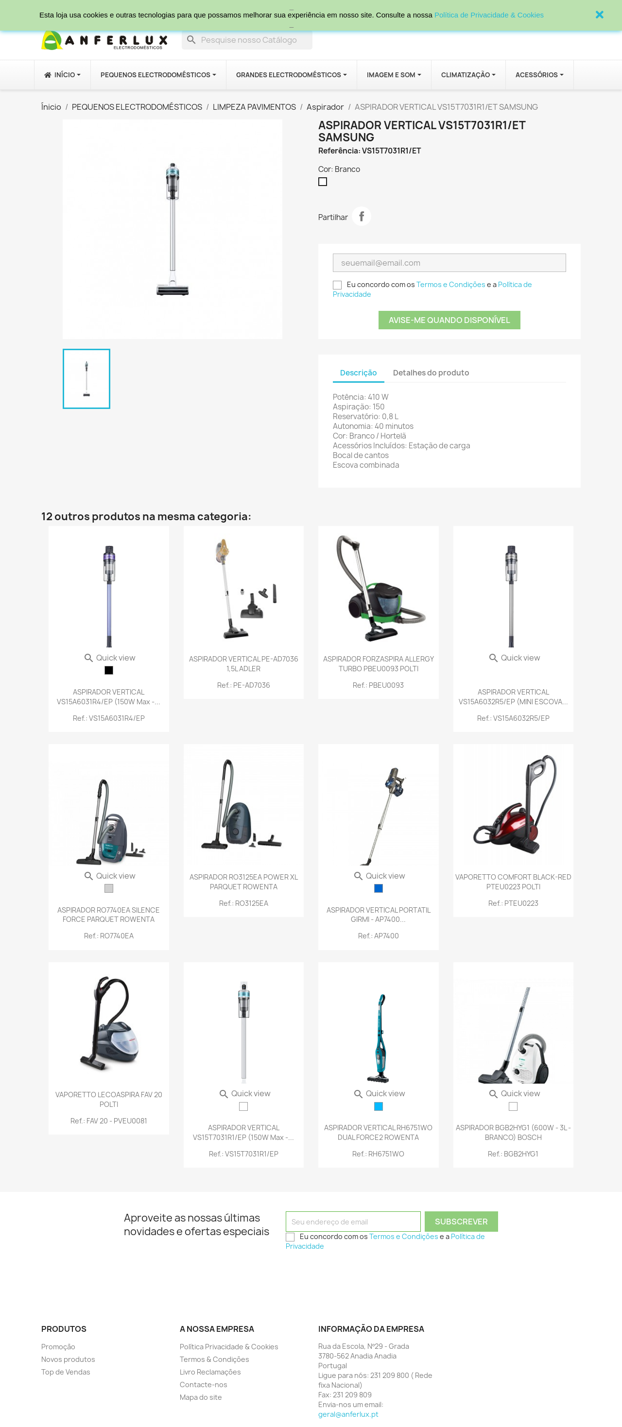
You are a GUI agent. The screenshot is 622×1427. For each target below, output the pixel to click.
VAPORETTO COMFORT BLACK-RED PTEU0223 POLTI (513, 881)
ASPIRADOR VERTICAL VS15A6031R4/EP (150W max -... (108, 696)
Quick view (109, 657)
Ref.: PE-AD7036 (243, 685)
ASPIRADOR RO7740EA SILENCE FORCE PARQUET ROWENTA (108, 914)
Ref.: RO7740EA (109, 935)
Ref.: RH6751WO (378, 1153)
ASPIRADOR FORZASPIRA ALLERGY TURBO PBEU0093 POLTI (378, 663)
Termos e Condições (450, 284)
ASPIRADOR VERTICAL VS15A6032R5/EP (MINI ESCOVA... (513, 696)
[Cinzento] (108, 888)
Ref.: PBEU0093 (378, 685)
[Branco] (324, 184)
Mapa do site (201, 1397)
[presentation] (359, 1274)
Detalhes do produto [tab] (431, 373)
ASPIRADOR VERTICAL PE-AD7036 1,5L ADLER (243, 663)
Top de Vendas (65, 1371)
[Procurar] (247, 40)
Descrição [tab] (358, 373)
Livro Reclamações (210, 1371)
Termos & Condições (214, 1359)
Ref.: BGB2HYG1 (513, 1153)
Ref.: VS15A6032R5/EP (513, 718)
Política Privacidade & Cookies (229, 1346)
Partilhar (361, 216)
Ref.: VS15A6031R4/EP (109, 718)
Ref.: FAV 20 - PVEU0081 (108, 1120)
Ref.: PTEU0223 (513, 903)
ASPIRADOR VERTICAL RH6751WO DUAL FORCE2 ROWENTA (378, 1132)
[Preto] (108, 670)
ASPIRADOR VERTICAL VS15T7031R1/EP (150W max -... (243, 1132)
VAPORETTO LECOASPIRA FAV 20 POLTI (108, 1099)
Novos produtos (68, 1359)
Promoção (58, 1346)
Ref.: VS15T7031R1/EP (243, 1153)
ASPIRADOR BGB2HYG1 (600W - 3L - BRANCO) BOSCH (513, 1132)
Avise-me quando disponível (449, 320)
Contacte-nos (203, 1384)
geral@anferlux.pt (348, 1414)
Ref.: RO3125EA (243, 903)
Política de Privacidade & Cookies (489, 15)
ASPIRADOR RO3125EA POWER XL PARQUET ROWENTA (244, 881)
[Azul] (378, 888)
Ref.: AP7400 (378, 935)
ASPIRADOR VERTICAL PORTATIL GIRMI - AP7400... (379, 914)
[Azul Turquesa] (378, 1106)
